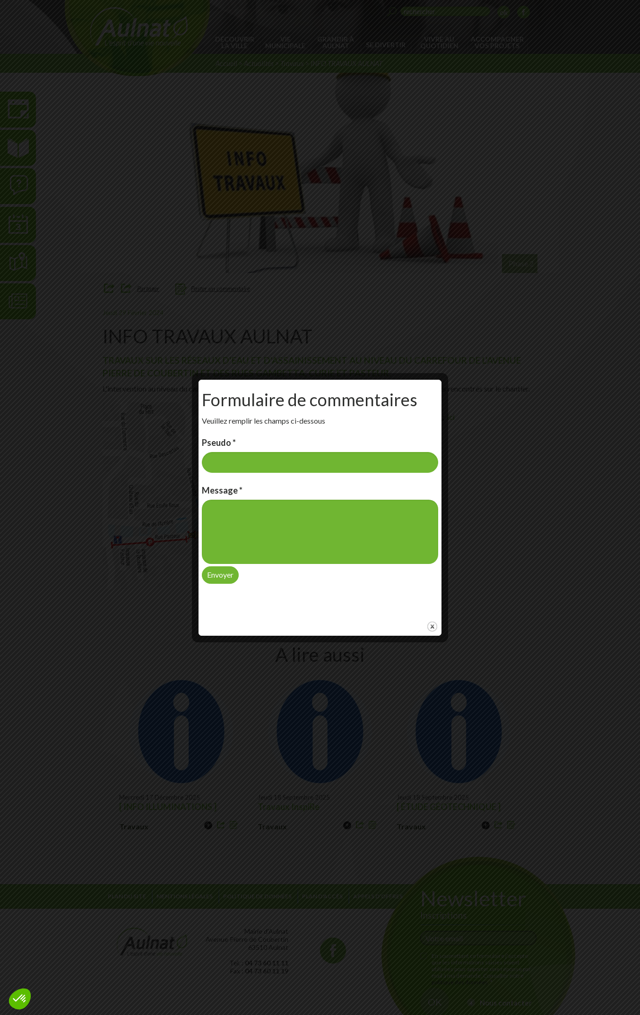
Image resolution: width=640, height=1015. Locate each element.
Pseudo (219, 430)
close (432, 615)
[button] (20, 999)
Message (222, 478)
